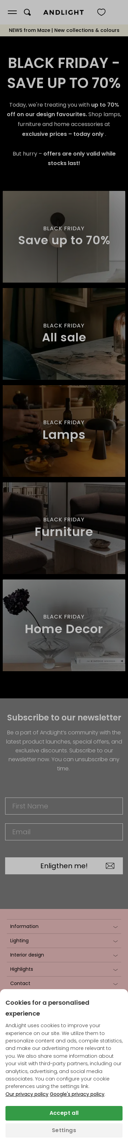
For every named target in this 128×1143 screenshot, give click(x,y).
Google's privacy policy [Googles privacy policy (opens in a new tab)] (77, 1094)
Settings (64, 1130)
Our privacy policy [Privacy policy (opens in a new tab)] (26, 1094)
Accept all (64, 1113)
